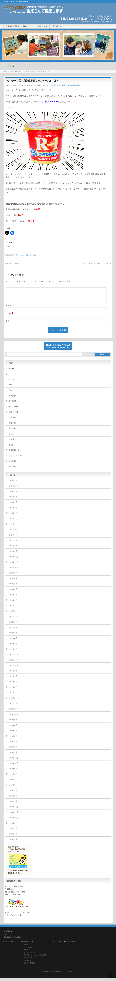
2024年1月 (13, 554)
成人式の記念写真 (29, 955)
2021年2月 (13, 701)
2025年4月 (13, 511)
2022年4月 (13, 641)
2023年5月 (13, 592)
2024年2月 (13, 549)
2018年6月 (13, 837)
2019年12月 (13, 761)
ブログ (83, 945)
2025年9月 (13, 494)
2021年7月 (13, 679)
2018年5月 (13, 842)
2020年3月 (13, 750)
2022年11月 (13, 620)
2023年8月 (13, 581)
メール (9, 316)
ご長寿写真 (27, 963)
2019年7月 (13, 783)
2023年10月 (13, 571)
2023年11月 (13, 565)
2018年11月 (13, 815)
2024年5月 (13, 543)
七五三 (11, 383)
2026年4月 (13, 484)
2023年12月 (13, 560)
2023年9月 (13, 576)
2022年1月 (13, 652)
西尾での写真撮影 (68, 85)
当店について (56, 945)
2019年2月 (13, 799)
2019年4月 (13, 794)
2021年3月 (13, 696)
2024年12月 (13, 522)
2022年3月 (13, 647)
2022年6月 (13, 636)
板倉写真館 (55, 974)
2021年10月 (13, 668)
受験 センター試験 (22, 255)
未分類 (59, 85)
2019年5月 (13, 788)
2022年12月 (13, 614)
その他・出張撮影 (29, 966)
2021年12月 (13, 658)
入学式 (26, 953)
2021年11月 (13, 663)
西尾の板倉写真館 (12, 945)
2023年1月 (13, 609)
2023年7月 (13, 587)
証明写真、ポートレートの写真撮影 (35, 958)
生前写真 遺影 (15, 453)
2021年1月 (13, 707)
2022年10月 (13, 625)
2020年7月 (13, 734)
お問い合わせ (71, 945)
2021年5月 (13, 685)
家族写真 (12, 426)
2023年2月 (13, 603)
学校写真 (53, 85)
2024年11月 (13, 527)
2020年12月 (13, 712)
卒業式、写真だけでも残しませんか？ (97, 263)
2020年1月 (13, 755)
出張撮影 (12, 399)
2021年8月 (13, 674)
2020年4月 (13, 744)
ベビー (11, 372)
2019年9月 (13, 772)
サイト (8, 324)
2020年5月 (13, 739)
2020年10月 (13, 717)
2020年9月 (13, 723)
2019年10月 (13, 766)
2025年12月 (13, 489)
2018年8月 (13, 826)
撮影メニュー (28, 945)
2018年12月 (13, 810)
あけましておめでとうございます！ (18, 263)
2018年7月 (13, 831)
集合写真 (12, 470)
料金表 (26, 948)
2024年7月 (13, 538)
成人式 (11, 437)
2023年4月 (13, 598)
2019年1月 (13, 804)
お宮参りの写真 (29, 961)
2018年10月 (13, 821)
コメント (10, 285)
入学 (10, 388)
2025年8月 (13, 500)
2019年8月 (13, 777)
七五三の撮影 (28, 950)
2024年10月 (13, 533)
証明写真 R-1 (35, 255)
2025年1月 (13, 516)
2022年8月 (13, 630)
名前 (9, 308)
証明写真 (77, 85)
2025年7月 (13, 505)
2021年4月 (13, 690)
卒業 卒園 (13, 410)
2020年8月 (13, 728)
